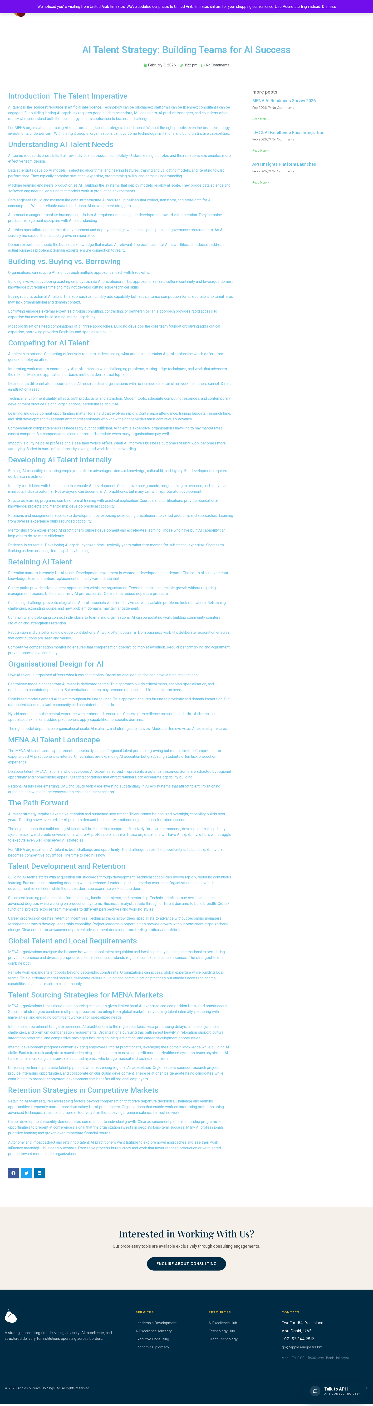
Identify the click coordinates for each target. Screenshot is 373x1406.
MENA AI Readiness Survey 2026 (284, 100)
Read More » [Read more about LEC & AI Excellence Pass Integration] (260, 150)
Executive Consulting (152, 1339)
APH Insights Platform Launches (284, 164)
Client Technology (223, 1339)
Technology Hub (222, 1331)
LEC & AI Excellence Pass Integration (288, 132)
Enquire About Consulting (186, 1263)
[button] (13, 1173)
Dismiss (329, 6)
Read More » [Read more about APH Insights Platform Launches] (260, 182)
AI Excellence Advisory (154, 1331)
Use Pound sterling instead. (298, 6)
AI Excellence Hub (223, 1323)
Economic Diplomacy (152, 1347)
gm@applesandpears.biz (302, 1347)
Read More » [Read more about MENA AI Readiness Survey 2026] (260, 119)
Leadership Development (156, 1323)
